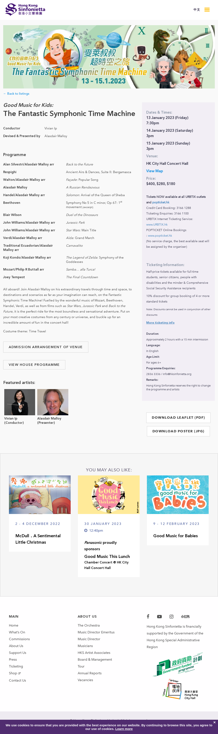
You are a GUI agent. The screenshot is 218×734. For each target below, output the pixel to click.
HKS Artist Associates (94, 653)
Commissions (19, 639)
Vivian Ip (10, 418)
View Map (154, 171)
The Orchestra (89, 625)
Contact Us (17, 680)
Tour (81, 666)
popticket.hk (160, 202)
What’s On (17, 632)
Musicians (85, 646)
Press (13, 659)
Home (13, 625)
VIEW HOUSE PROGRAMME (34, 365)
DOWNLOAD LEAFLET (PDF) (178, 417)
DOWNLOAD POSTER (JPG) (178, 431)
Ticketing (16, 666)
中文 (197, 10)
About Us (16, 646)
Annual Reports (90, 673)
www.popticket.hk (160, 235)
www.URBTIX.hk (157, 224)
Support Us (17, 653)
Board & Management (95, 659)
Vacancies (85, 680)
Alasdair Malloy (49, 418)
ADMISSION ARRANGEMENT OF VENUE (46, 347)
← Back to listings (16, 94)
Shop (13, 673)
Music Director (89, 639)
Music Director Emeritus (96, 632)
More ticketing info (160, 322)
